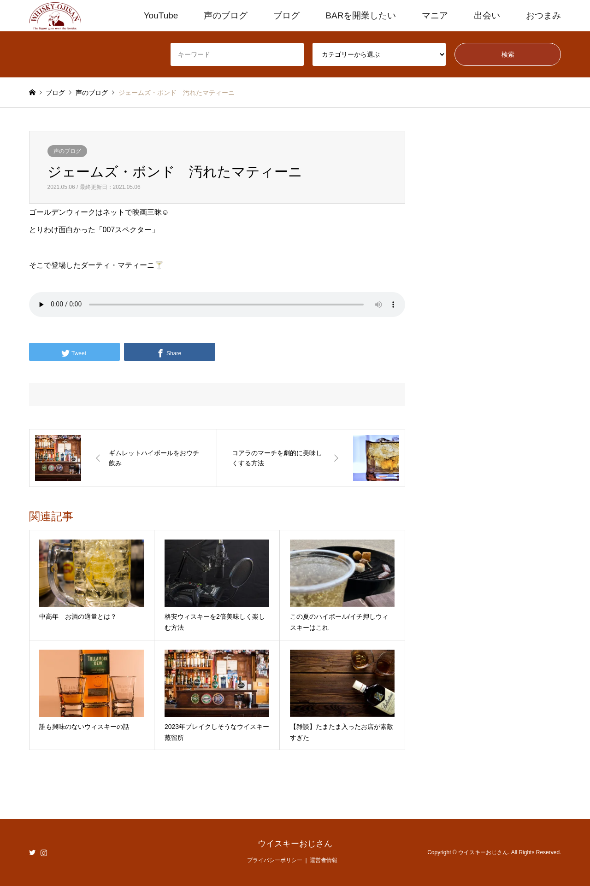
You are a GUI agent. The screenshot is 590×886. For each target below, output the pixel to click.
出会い (487, 15)
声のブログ (226, 15)
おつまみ (543, 15)
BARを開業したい (360, 15)
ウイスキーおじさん (295, 843)
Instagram (44, 852)
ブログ (286, 15)
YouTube (161, 15)
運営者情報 (323, 860)
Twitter (32, 852)
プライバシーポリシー (274, 860)
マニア (435, 15)
